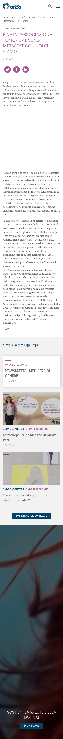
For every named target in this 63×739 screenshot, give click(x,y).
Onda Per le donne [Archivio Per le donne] (14, 28)
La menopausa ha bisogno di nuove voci (29, 437)
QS (8, 329)
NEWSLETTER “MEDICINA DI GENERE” (27, 373)
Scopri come (31, 725)
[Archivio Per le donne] (8, 360)
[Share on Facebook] (16, 69)
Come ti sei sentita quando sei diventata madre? (25, 497)
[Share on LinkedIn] (26, 69)
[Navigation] (58, 6)
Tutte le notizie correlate (31, 515)
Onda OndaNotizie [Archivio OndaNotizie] (13, 429)
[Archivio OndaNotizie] (6, 393)
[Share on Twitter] (7, 69)
